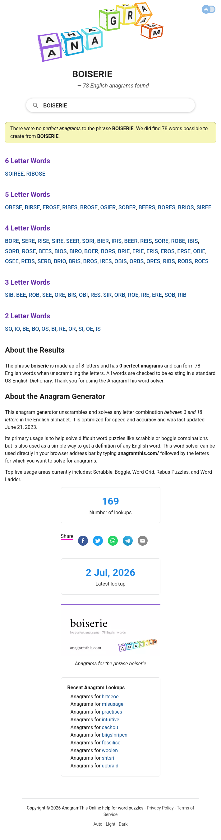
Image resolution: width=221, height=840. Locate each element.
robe (178, 241)
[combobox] (110, 105)
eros (168, 251)
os (44, 328)
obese (13, 207)
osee (12, 261)
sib (9, 295)
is (98, 328)
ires (106, 261)
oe (89, 328)
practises (112, 712)
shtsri (108, 758)
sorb (12, 251)
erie (138, 251)
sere (28, 241)
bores (166, 207)
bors (108, 251)
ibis (193, 241)
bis (72, 295)
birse (32, 207)
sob (169, 295)
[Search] (117, 105)
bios (60, 251)
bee (21, 295)
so (8, 328)
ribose (35, 173)
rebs (28, 261)
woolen (110, 750)
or (72, 328)
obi (83, 295)
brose (89, 207)
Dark (123, 824)
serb (44, 261)
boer (91, 251)
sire (58, 241)
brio (60, 261)
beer (131, 241)
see (47, 295)
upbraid (110, 766)
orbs (136, 261)
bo (35, 328)
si (80, 328)
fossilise (111, 743)
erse (184, 251)
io (17, 328)
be (25, 328)
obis (120, 261)
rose (29, 251)
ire (145, 295)
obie (199, 251)
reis (146, 241)
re (62, 328)
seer (73, 241)
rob (34, 295)
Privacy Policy (160, 807)
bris (74, 261)
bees (45, 251)
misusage (112, 704)
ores (153, 261)
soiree (14, 173)
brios (186, 207)
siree (203, 207)
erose (51, 207)
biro (75, 251)
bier (103, 241)
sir (107, 295)
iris (117, 241)
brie (124, 251)
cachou (110, 727)
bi (53, 328)
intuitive (110, 720)
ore (59, 295)
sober (127, 207)
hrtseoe (110, 697)
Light (110, 824)
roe (133, 295)
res (95, 295)
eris (152, 251)
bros (90, 261)
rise (43, 241)
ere (157, 295)
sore (161, 241)
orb (119, 295)
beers (146, 207)
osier (108, 207)
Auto (97, 824)
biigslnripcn (114, 735)
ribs (169, 261)
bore (12, 241)
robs (184, 261)
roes (202, 261)
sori (88, 241)
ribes (69, 207)
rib (182, 295)
